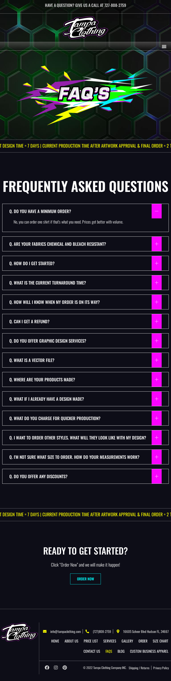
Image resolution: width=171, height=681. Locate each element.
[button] (164, 46)
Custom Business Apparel (149, 651)
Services (109, 641)
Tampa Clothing (101, 667)
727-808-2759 (115, 5)
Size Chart (160, 641)
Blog (121, 651)
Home (55, 641)
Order (142, 641)
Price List (91, 641)
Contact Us (91, 651)
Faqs (109, 651)
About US (71, 641)
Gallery (127, 641)
